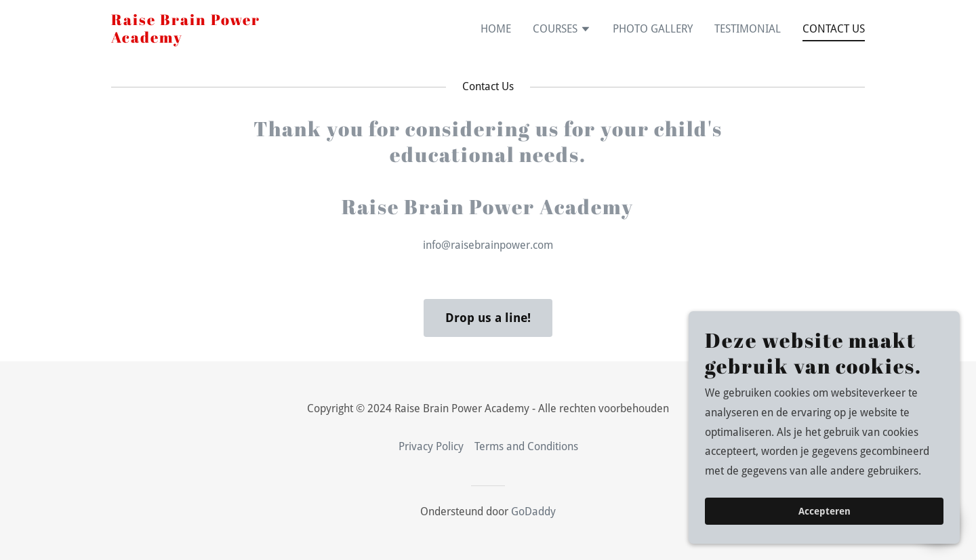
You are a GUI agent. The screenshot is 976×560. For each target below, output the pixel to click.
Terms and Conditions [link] (526, 446)
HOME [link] (496, 28)
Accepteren (824, 511)
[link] (185, 39)
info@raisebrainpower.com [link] (488, 245)
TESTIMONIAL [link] (747, 28)
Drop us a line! (488, 318)
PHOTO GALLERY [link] (653, 28)
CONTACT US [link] (833, 28)
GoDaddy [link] (533, 511)
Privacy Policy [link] (431, 446)
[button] (562, 30)
